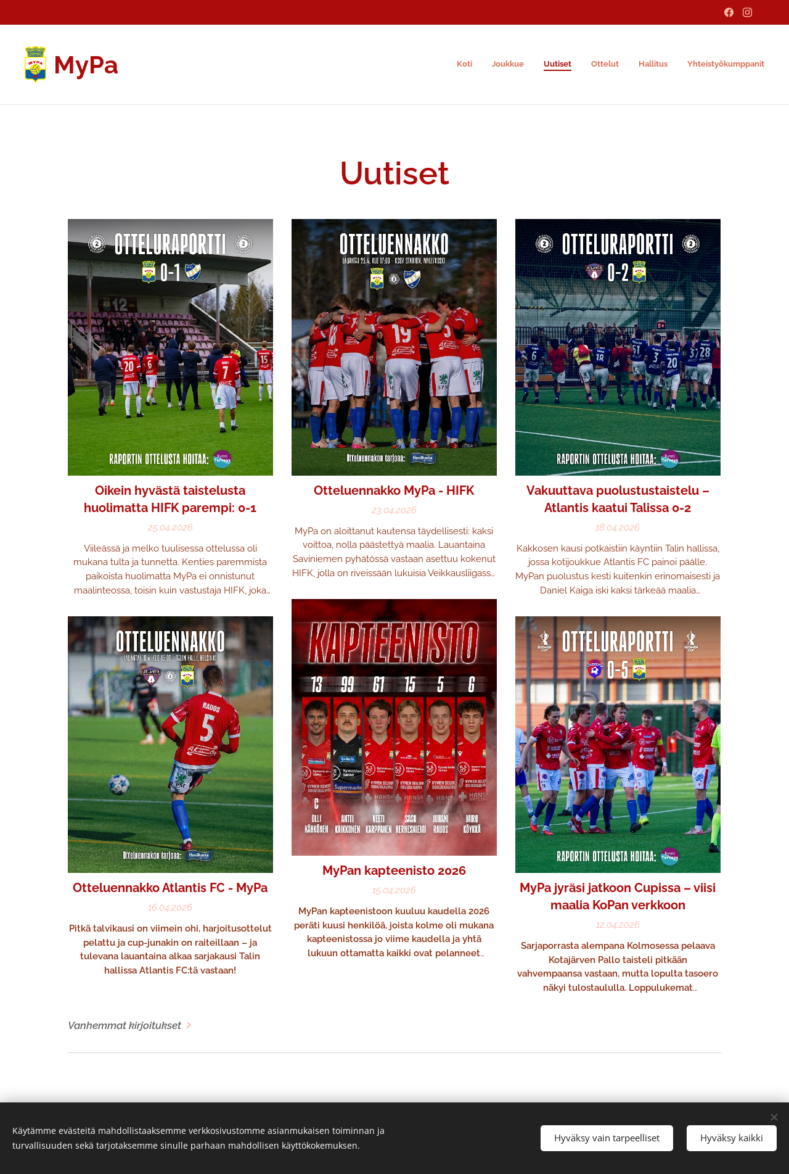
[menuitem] (669, 64)
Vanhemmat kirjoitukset (124, 1025)
